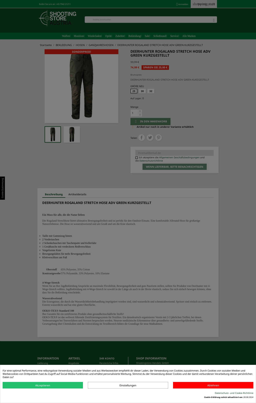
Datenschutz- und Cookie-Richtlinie (234, 393)
